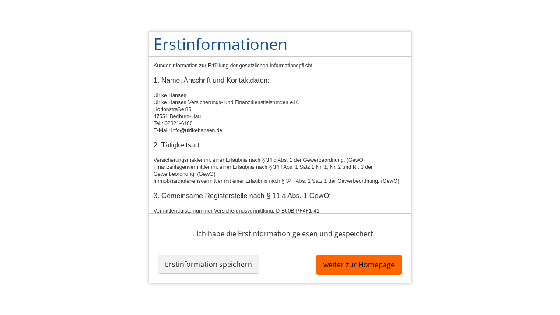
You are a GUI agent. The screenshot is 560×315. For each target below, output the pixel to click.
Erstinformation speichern (208, 264)
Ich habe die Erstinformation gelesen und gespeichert (281, 233)
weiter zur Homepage (359, 265)
